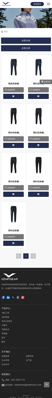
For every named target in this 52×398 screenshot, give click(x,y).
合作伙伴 (5, 364)
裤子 (3, 337)
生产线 (29, 360)
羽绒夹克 (5, 329)
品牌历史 (29, 356)
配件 (3, 341)
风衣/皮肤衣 (7, 321)
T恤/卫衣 (5, 312)
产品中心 (26, 18)
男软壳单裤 (13, 83)
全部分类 (26, 40)
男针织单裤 (38, 83)
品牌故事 (5, 356)
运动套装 (5, 317)
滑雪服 (4, 333)
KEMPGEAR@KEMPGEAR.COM (28, 385)
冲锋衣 (4, 325)
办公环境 (5, 360)
